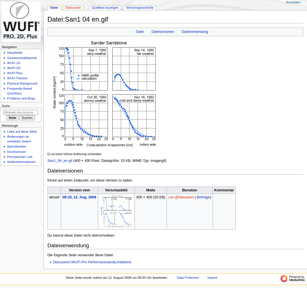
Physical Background (22, 83)
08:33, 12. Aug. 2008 (79, 197)
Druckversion (16, 151)
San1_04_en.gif (59, 161)
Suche (6, 106)
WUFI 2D (13, 68)
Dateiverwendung (195, 32)
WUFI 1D (13, 63)
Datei (140, 32)
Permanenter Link (19, 156)
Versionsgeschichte (140, 7)
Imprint (212, 277)
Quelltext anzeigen (105, 7)
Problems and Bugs (21, 98)
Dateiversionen (162, 32)
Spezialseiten (16, 146)
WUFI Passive (17, 78)
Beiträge (203, 197)
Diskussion (185, 197)
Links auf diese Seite (22, 131)
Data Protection (188, 277)
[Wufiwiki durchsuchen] (20, 112)
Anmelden (293, 2)
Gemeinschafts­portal (22, 58)
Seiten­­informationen (21, 162)
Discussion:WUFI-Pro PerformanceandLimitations (92, 262)
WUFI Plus (14, 73)
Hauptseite (14, 52)
